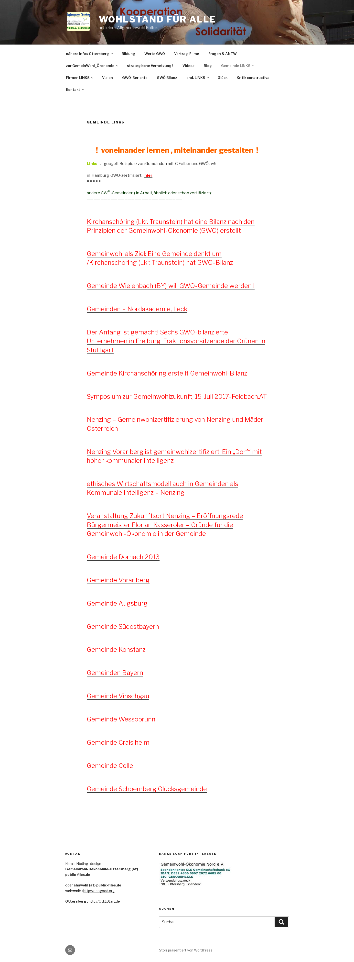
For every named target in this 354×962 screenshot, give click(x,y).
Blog (208, 66)
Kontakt (75, 90)
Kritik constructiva (253, 78)
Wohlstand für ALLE (157, 19)
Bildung (128, 54)
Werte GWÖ (154, 54)
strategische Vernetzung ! (150, 66)
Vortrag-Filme (186, 54)
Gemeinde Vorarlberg (118, 580)
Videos (188, 66)
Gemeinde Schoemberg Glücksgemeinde (147, 789)
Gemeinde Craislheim (118, 742)
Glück (222, 78)
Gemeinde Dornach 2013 (123, 557)
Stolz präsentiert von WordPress (186, 950)
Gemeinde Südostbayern (123, 626)
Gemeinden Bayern (115, 672)
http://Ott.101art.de (104, 901)
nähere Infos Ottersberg (90, 54)
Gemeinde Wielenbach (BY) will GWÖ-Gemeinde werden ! (171, 285)
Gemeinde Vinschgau (118, 696)
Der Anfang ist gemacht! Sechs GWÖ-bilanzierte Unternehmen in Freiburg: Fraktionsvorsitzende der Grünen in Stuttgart (176, 341)
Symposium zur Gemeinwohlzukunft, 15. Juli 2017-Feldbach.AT (177, 396)
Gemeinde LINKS (238, 66)
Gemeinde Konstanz (116, 649)
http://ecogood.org (99, 891)
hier (148, 175)
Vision (107, 78)
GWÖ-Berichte (135, 78)
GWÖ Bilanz (167, 78)
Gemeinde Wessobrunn (121, 719)
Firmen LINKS (80, 78)
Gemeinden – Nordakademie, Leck (137, 309)
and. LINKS (198, 78)
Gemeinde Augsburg (117, 603)
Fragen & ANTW (222, 54)
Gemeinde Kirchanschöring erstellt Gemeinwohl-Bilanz (167, 373)
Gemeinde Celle (110, 765)
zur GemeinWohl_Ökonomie (92, 66)
